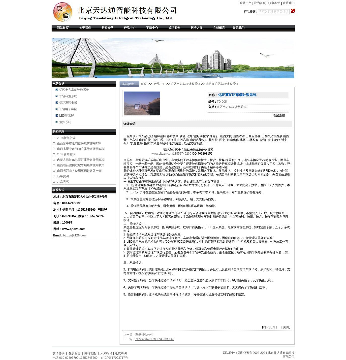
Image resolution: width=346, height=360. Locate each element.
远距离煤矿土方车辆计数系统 (154, 339)
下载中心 (152, 28)
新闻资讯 (107, 28)
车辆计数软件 (144, 334)
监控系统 (65, 122)
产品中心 (130, 28)
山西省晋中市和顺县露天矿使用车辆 (81, 149)
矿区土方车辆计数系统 (74, 90)
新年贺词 (63, 176)
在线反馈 (279, 115)
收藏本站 (274, 3)
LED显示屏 (66, 115)
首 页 (143, 84)
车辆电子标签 (68, 109)
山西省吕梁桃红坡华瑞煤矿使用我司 (81, 165)
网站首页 (63, 28)
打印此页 (269, 327)
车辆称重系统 (68, 96)
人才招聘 (106, 353)
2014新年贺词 (66, 154)
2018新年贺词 (66, 138)
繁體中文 (246, 3)
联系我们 (289, 3)
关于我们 (85, 28)
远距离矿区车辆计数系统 (222, 84)
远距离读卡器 (68, 102)
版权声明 (121, 353)
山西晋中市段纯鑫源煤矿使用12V (79, 143)
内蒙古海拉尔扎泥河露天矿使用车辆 (81, 160)
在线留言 (219, 28)
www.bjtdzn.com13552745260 (171, 153)
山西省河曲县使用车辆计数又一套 (79, 170)
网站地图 (90, 353)
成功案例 (174, 28)
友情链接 (58, 353)
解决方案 (197, 28)
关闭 (286, 327)
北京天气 (63, 181)
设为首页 (260, 3)
